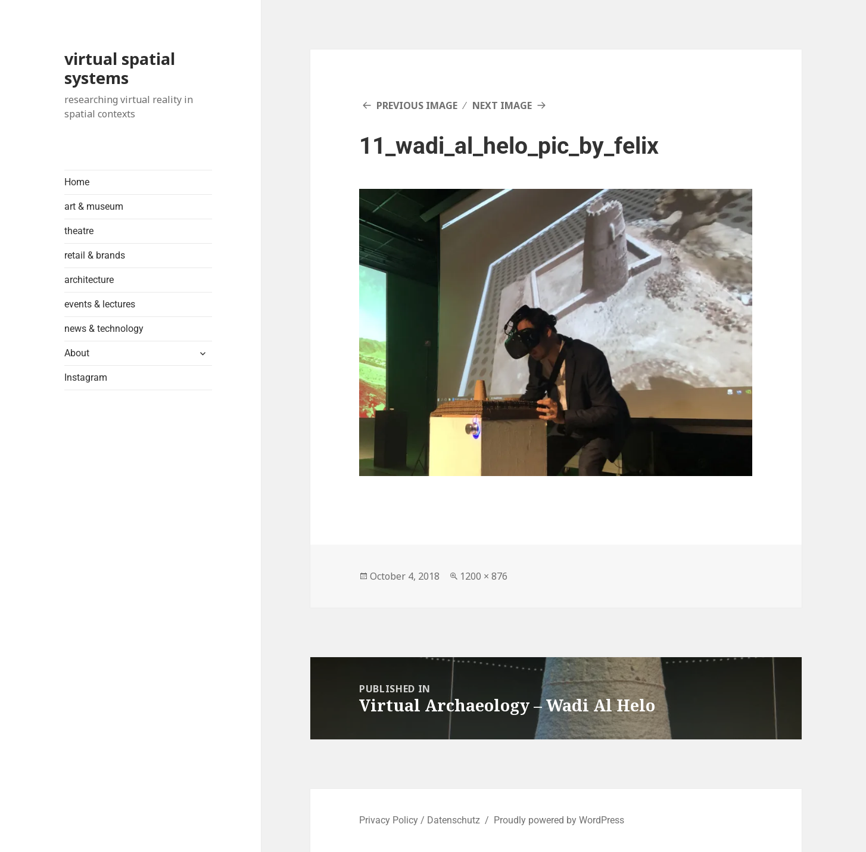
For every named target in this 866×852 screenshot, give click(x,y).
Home (76, 182)
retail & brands (94, 255)
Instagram (85, 377)
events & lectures (99, 304)
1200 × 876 (483, 576)
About (76, 353)
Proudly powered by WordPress (559, 820)
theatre (79, 231)
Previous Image (416, 105)
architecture (89, 279)
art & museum (93, 206)
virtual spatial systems (119, 68)
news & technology (104, 328)
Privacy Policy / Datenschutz (419, 820)
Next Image (502, 105)
